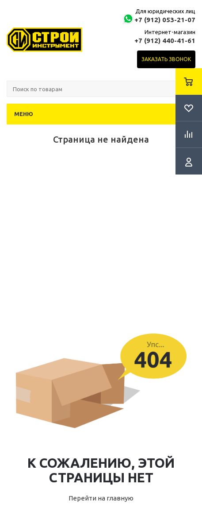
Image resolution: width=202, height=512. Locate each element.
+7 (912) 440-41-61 (164, 40)
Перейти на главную (101, 498)
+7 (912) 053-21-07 (164, 19)
